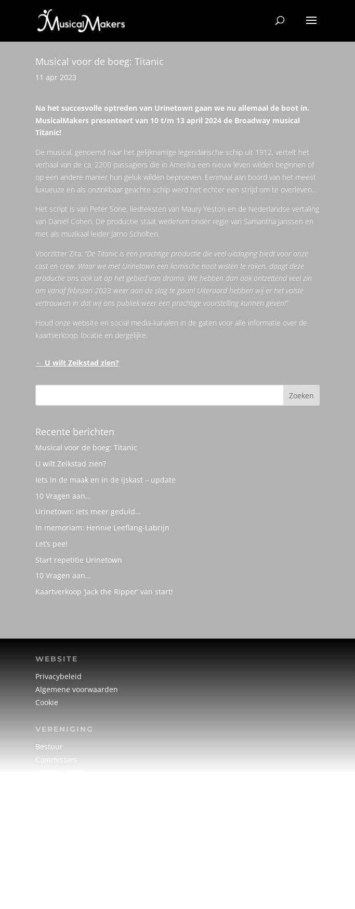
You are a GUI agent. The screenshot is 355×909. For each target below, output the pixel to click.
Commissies (56, 759)
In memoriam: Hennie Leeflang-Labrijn (102, 528)
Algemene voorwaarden (76, 689)
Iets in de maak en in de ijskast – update (105, 480)
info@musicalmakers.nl (76, 869)
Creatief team (59, 772)
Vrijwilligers (55, 785)
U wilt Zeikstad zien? (70, 464)
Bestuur (49, 746)
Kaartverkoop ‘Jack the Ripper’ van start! (104, 591)
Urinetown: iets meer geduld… (88, 511)
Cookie (46, 702)
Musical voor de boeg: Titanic (86, 447)
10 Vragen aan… (63, 496)
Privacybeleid (58, 676)
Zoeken (301, 395)
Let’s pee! (51, 544)
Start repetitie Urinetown (78, 560)
